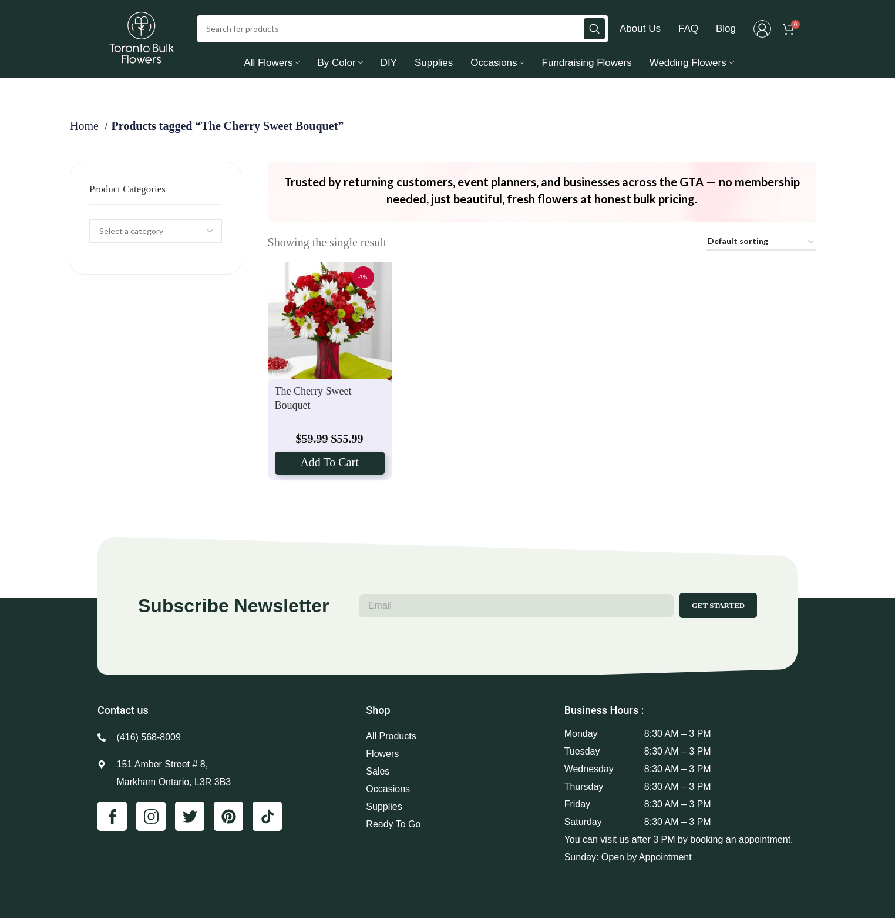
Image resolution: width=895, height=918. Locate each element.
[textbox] (131, 235)
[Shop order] (761, 246)
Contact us (123, 714)
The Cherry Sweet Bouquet (313, 402)
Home (86, 129)
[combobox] (155, 235)
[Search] (402, 30)
